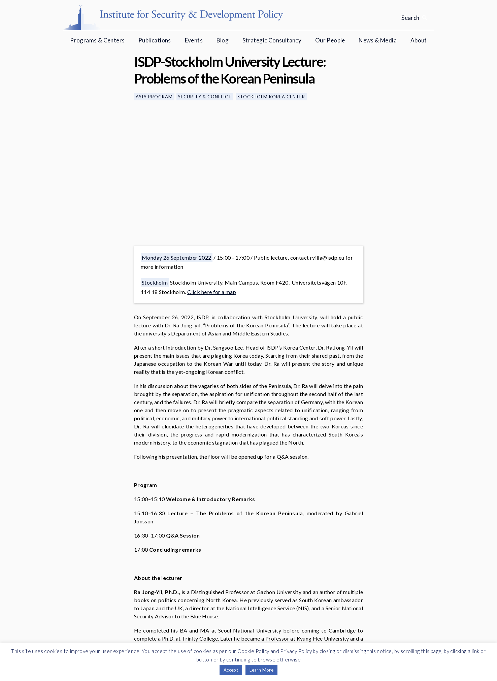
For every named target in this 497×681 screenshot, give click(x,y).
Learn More (261, 670)
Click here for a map (211, 292)
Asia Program (154, 96)
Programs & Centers (97, 40)
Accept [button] (231, 670)
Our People (330, 40)
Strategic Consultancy (271, 40)
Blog (223, 40)
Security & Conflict (205, 96)
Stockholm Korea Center (271, 96)
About (418, 40)
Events (194, 40)
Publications (154, 40)
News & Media (378, 40)
